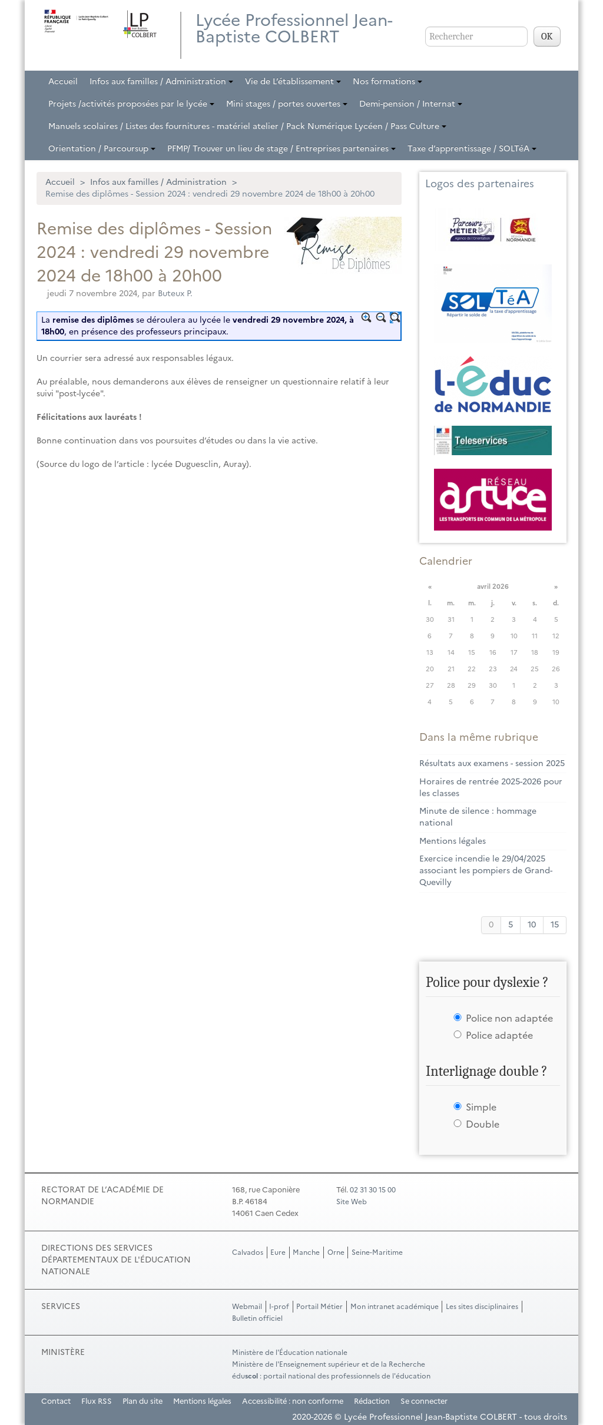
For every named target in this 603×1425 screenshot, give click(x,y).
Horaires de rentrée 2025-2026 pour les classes (490, 788)
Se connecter (424, 1401)
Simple (481, 1107)
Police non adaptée (509, 1018)
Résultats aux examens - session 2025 (492, 763)
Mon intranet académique (394, 1306)
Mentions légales (452, 841)
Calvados (247, 1252)
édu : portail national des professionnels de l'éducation (331, 1376)
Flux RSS (96, 1401)
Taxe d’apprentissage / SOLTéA (471, 148)
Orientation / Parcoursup (101, 148)
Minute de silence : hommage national (477, 817)
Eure (278, 1252)
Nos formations (387, 81)
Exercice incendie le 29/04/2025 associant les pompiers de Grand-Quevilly (485, 871)
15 (555, 925)
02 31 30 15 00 (373, 1190)
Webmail (247, 1306)
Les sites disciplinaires (482, 1306)
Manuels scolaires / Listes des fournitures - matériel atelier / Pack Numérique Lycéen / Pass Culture (247, 126)
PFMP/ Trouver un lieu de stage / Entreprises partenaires (281, 148)
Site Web (351, 1202)
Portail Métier (319, 1306)
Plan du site (142, 1401)
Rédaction (372, 1401)
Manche (306, 1252)
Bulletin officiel (257, 1318)
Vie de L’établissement (293, 81)
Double (482, 1124)
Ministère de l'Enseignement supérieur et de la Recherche (328, 1364)
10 (532, 925)
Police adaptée (499, 1035)
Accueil (63, 81)
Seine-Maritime (377, 1252)
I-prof (279, 1306)
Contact (56, 1401)
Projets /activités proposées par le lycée (131, 104)
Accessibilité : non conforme (292, 1401)
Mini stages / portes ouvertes (286, 104)
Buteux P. (175, 293)
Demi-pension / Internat (410, 104)
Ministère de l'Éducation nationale (289, 1352)
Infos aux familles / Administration (161, 81)
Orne (335, 1252)
